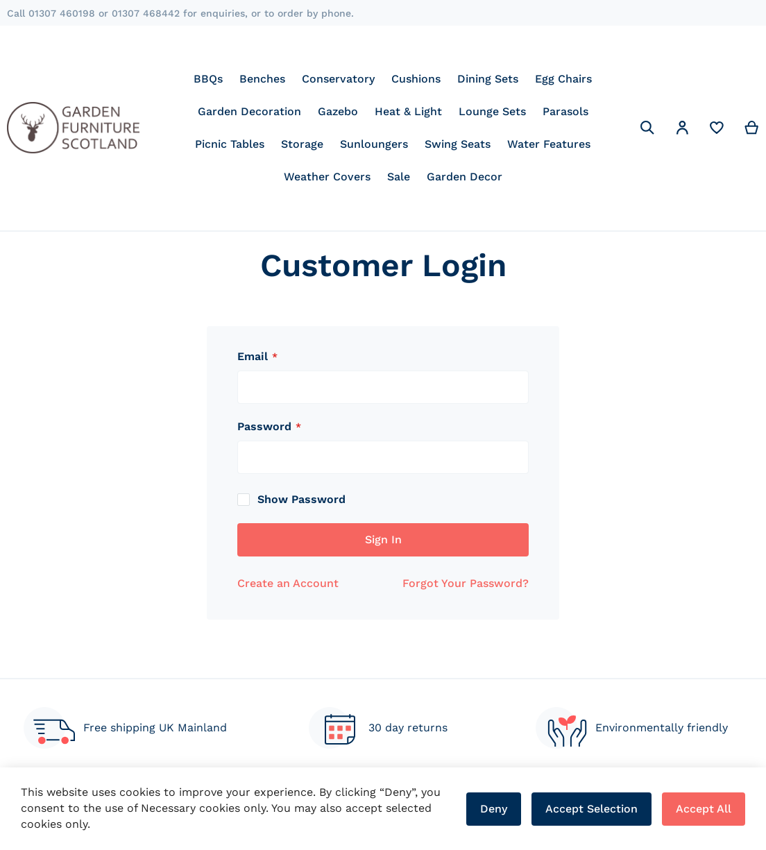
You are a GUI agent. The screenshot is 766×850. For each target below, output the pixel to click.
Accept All (703, 808)
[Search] (647, 128)
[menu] (393, 127)
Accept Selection (591, 808)
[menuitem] (208, 78)
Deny (493, 808)
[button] (682, 130)
